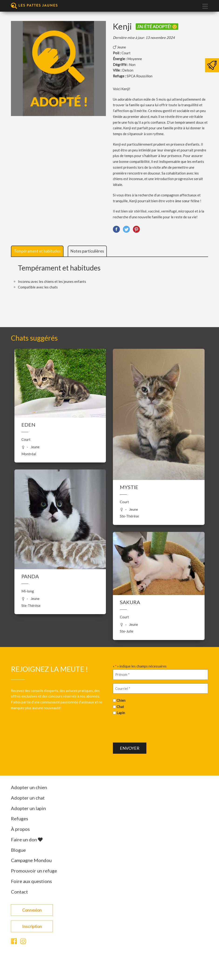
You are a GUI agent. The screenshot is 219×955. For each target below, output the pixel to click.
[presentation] (148, 728)
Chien (121, 700)
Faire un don (27, 839)
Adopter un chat (28, 798)
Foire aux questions (31, 881)
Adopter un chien (29, 787)
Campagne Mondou (31, 860)
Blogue (18, 850)
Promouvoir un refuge (34, 870)
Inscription (32, 926)
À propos (20, 829)
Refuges (19, 818)
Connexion (32, 910)
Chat (120, 707)
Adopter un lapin (28, 808)
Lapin (121, 713)
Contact (19, 891)
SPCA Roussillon (139, 76)
